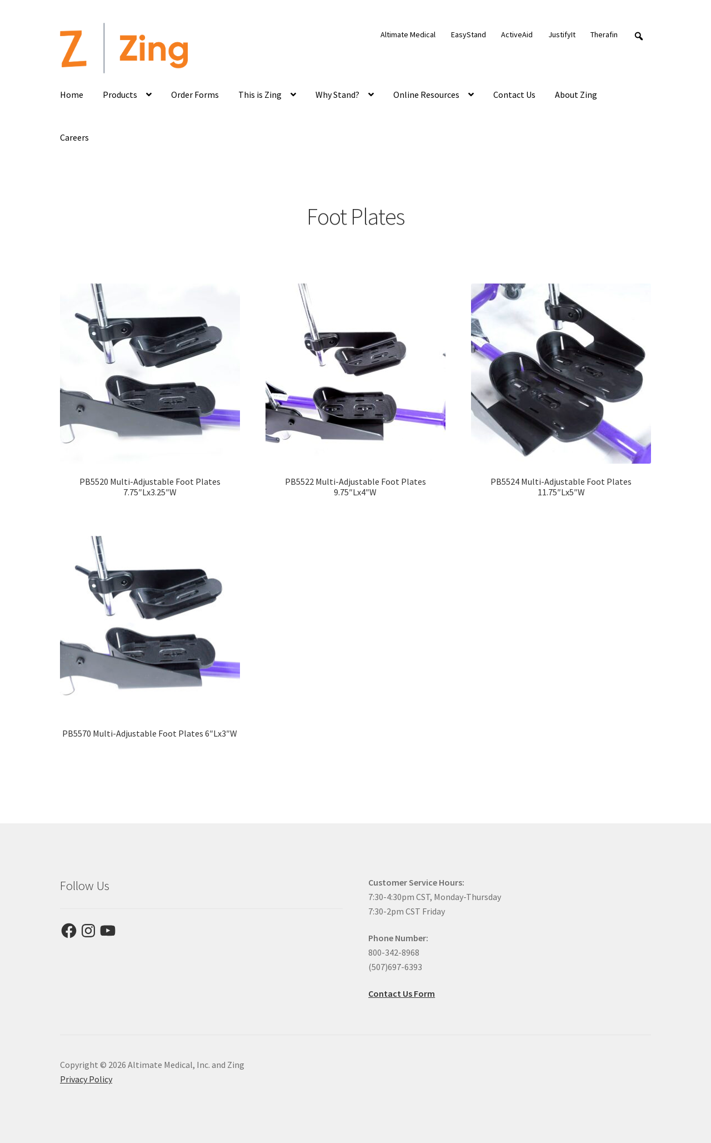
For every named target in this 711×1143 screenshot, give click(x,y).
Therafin (604, 34)
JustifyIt (561, 34)
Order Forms (195, 94)
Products (120, 94)
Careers (74, 137)
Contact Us (514, 94)
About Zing (576, 94)
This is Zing (260, 94)
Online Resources (426, 94)
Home (71, 94)
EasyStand (468, 34)
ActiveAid (517, 34)
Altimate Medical (407, 34)
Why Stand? (337, 94)
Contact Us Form (401, 993)
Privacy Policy (86, 1079)
